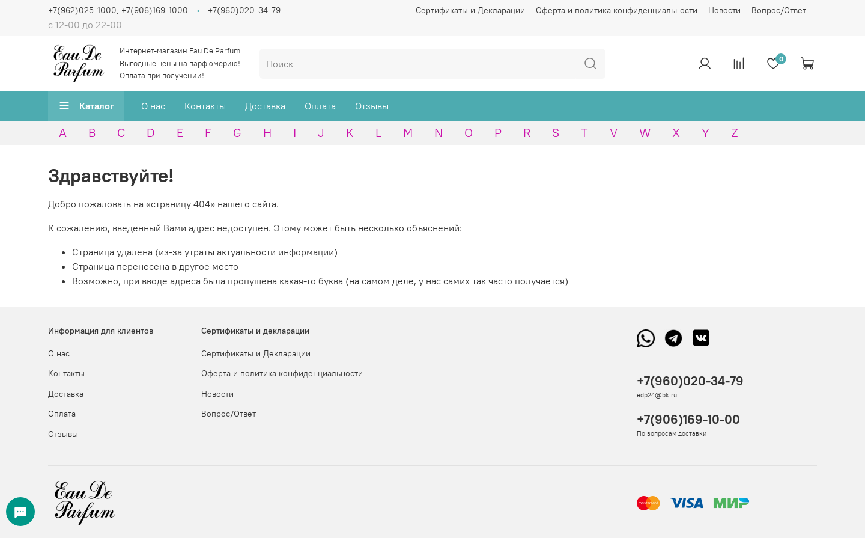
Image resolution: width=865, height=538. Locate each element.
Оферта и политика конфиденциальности (616, 10)
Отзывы (372, 106)
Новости (724, 10)
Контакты (205, 106)
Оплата (320, 106)
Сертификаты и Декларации (470, 10)
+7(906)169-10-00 (688, 419)
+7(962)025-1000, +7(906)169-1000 (118, 10)
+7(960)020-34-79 (244, 10)
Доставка (265, 106)
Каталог (86, 106)
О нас (153, 106)
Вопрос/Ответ (778, 10)
